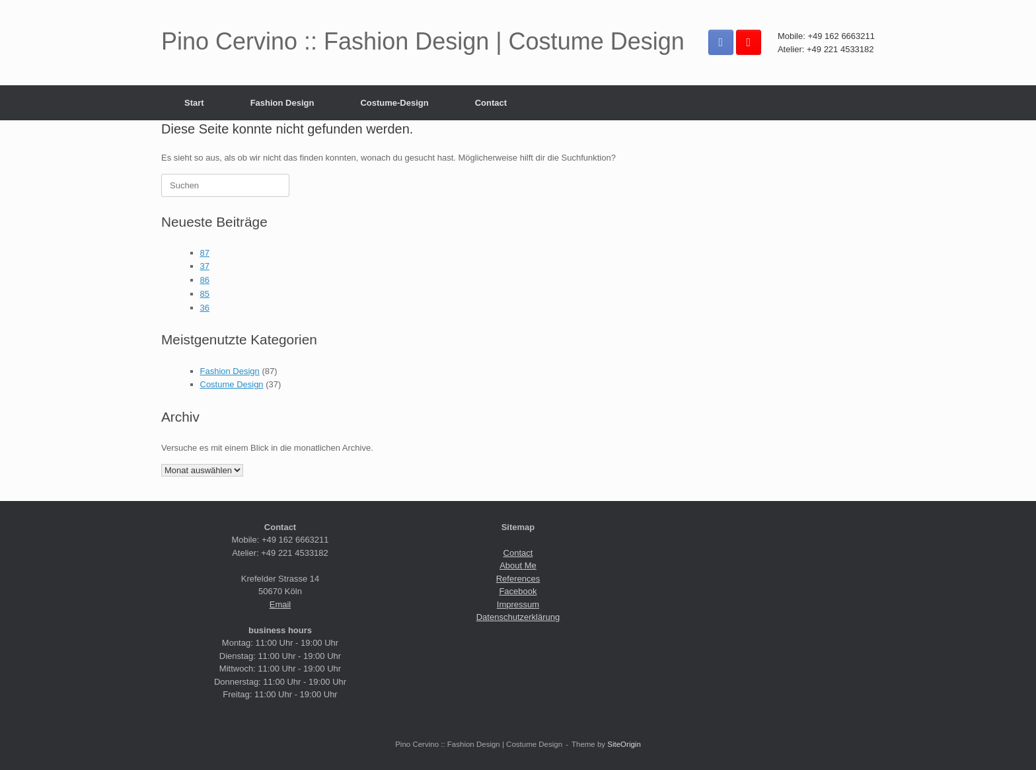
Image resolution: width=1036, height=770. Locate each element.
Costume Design (232, 384)
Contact (491, 103)
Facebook (517, 591)
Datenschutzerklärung (518, 617)
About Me (518, 565)
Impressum (518, 604)
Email (280, 604)
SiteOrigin (624, 744)
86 (204, 280)
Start (194, 103)
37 (204, 266)
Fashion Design (282, 103)
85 (204, 294)
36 (204, 308)
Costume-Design (394, 103)
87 (204, 253)
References (518, 579)
